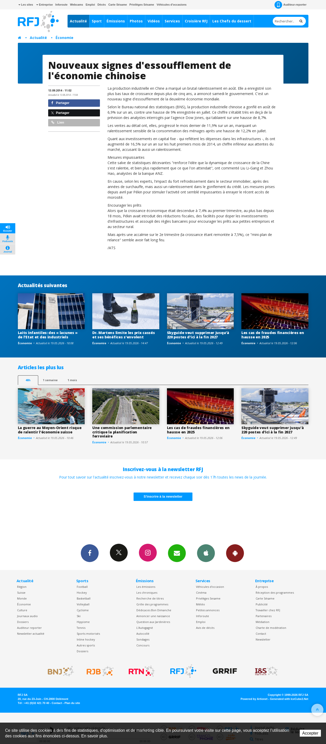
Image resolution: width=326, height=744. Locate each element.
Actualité (78, 21)
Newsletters (177, 553)
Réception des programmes (275, 592)
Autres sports (86, 645)
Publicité (262, 604)
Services (172, 21)
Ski (79, 616)
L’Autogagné (144, 627)
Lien (57, 122)
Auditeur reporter (29, 627)
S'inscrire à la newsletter (163, 496)
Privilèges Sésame (141, 4)
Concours (142, 645)
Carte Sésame (117, 4)
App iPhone (206, 553)
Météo (200, 604)
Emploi (90, 4)
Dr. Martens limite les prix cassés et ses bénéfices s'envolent (123, 334)
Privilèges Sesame (208, 598)
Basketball (83, 598)
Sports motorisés (88, 633)
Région (22, 586)
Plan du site (72, 703)
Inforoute (61, 4)
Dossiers (23, 621)
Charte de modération (271, 627)
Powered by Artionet (254, 698)
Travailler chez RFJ (268, 610)
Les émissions (145, 586)
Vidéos (154, 21)
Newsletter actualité (30, 633)
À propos (262, 586)
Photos (136, 21)
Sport (97, 21)
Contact (261, 633)
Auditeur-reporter (290, 5)
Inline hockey (86, 639)
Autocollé (142, 633)
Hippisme (83, 621)
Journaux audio (27, 616)
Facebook (90, 553)
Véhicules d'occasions (172, 4)
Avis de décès (205, 627)
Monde (22, 598)
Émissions (116, 21)
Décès (102, 4)
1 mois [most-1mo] (72, 380)
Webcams (76, 4)
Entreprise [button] (44, 4)
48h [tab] (27, 380)
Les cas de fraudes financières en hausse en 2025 (272, 334)
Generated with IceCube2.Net (289, 698)
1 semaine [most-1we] (50, 380)
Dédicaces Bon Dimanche (153, 610)
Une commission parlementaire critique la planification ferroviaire (122, 432)
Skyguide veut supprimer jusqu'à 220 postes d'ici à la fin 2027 (198, 334)
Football (82, 586)
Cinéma (201, 592)
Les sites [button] (25, 4)
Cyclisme (83, 610)
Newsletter (263, 639)
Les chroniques (146, 592)
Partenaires (263, 616)
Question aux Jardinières (153, 621)
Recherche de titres (150, 598)
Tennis (81, 627)
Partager (60, 103)
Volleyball (83, 604)
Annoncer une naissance (153, 616)
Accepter (310, 733)
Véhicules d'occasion (210, 586)
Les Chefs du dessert (231, 21)
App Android (235, 553)
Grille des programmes (152, 604)
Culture (22, 610)
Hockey (82, 592)
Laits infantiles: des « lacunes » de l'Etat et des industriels (48, 334)
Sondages (142, 639)
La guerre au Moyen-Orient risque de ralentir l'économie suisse (50, 429)
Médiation (262, 621)
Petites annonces (207, 610)
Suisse (21, 592)
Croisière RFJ (196, 21)
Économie (64, 37)
